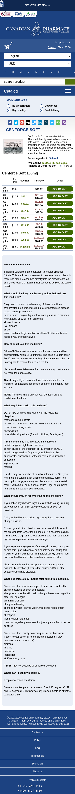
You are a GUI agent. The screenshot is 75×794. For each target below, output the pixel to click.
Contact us (37, 732)
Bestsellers (37, 763)
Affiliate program (37, 780)
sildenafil (54, 158)
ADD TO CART (60, 189)
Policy (37, 740)
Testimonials (37, 755)
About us (37, 771)
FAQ (37, 748)
